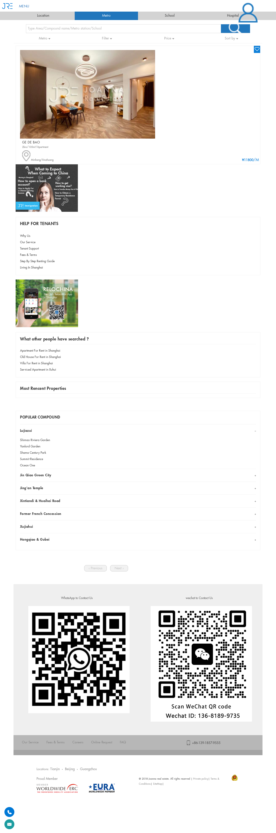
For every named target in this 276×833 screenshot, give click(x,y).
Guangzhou (88, 769)
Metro (106, 16)
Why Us (25, 236)
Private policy (200, 779)
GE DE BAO (31, 142)
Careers (77, 742)
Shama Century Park (33, 453)
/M (250, 160)
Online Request (101, 742)
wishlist (257, 49)
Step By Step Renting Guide (37, 261)
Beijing (70, 769)
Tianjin (55, 769)
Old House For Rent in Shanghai (40, 357)
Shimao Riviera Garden (35, 440)
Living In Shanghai (31, 267)
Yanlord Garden (30, 446)
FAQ (123, 742)
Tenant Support (29, 248)
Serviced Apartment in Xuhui (38, 369)
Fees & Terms (28, 255)
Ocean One (27, 465)
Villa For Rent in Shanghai (36, 363)
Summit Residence (31, 459)
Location (43, 16)
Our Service (27, 242)
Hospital (233, 16)
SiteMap (157, 784)
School (170, 16)
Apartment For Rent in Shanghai (40, 350)
